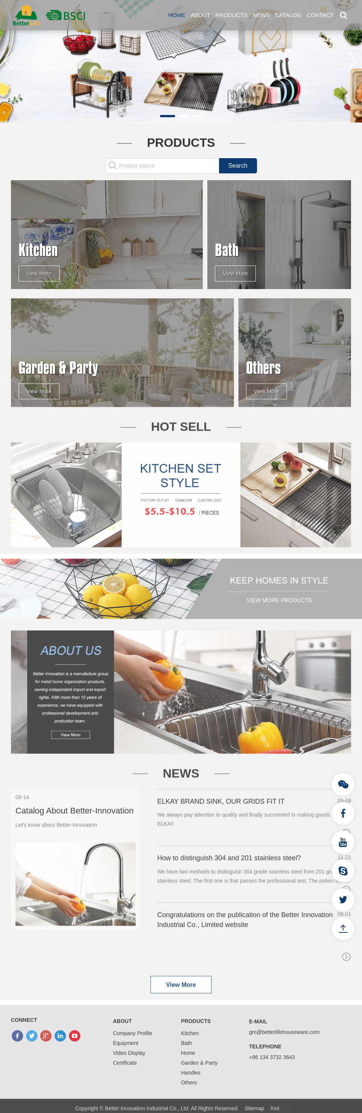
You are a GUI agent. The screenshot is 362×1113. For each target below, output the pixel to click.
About (200, 15)
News (261, 15)
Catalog (288, 15)
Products (231, 15)
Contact (320, 15)
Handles (190, 1094)
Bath (186, 1065)
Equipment (125, 1065)
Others (189, 1104)
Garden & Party (199, 1085)
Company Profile (132, 1055)
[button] (167, 116)
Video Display (129, 1075)
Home (176, 15)
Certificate (125, 1085)
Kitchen (190, 1055)
